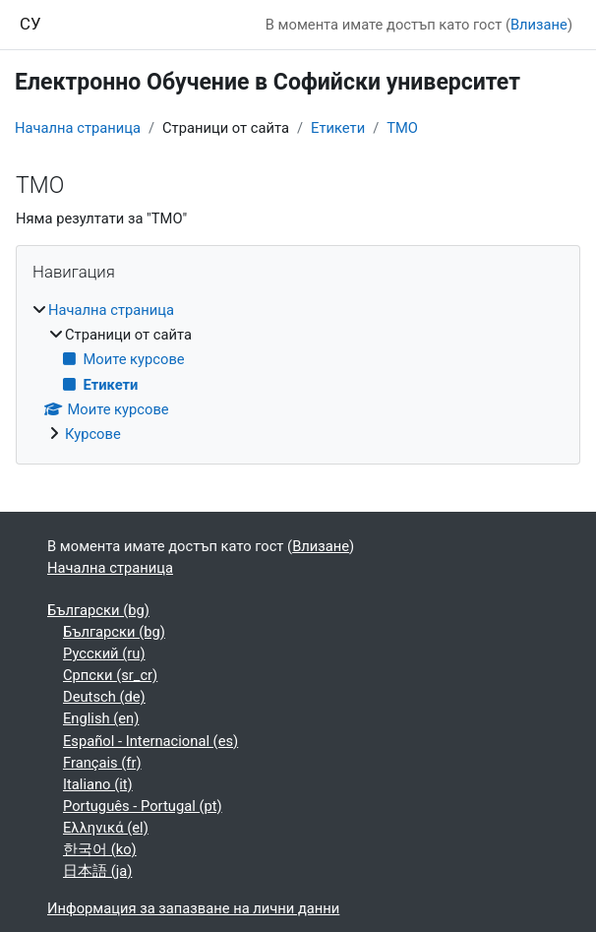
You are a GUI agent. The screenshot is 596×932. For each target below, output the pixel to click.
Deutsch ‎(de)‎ (104, 697)
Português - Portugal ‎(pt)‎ (142, 806)
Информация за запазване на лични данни (193, 908)
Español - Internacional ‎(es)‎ (150, 741)
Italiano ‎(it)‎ (98, 784)
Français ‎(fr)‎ (102, 763)
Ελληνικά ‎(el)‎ (106, 828)
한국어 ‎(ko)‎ (100, 849)
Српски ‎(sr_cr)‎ (110, 675)
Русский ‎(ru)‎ (104, 653)
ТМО (402, 128)
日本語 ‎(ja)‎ (97, 871)
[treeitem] (298, 372)
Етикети (338, 128)
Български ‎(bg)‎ (98, 610)
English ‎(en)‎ (101, 718)
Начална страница (78, 128)
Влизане (538, 24)
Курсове (93, 434)
